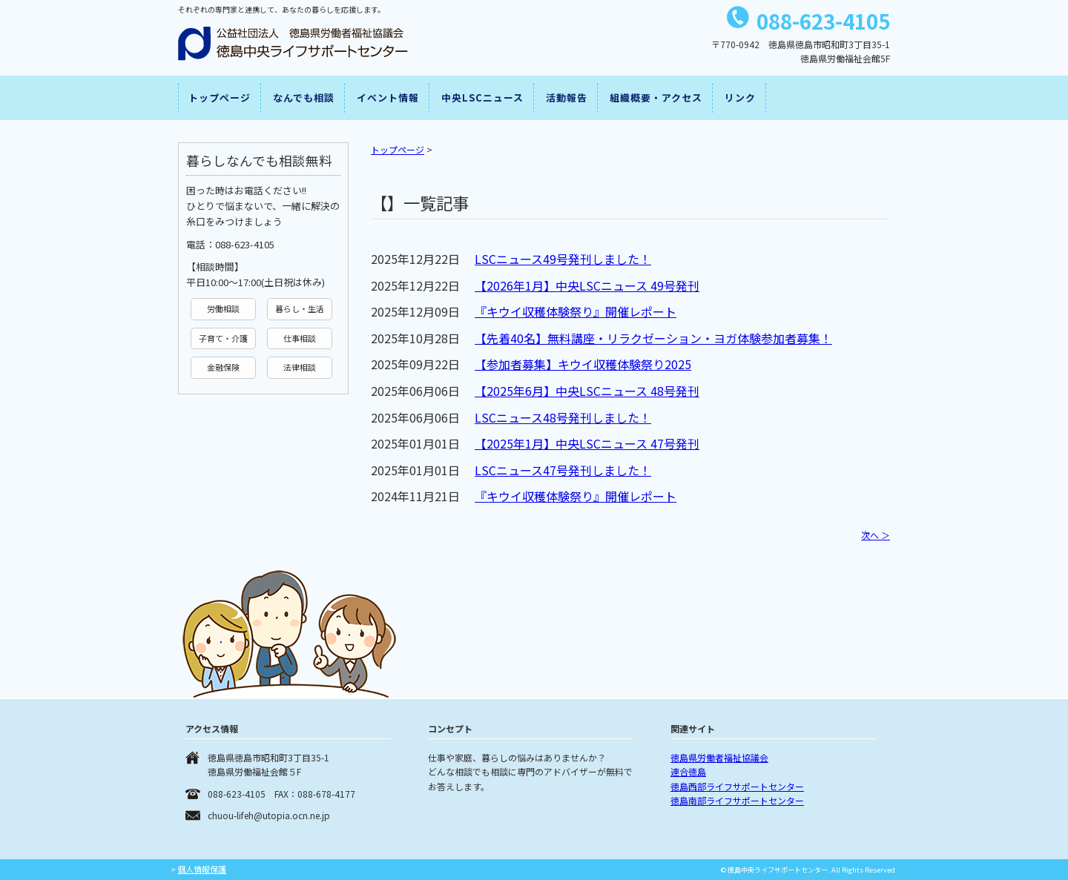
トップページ (219, 97)
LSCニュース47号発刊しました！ (563, 470)
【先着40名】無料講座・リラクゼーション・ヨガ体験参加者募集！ (653, 338)
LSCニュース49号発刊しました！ (563, 259)
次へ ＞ (875, 535)
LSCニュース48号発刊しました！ (563, 417)
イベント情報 (388, 97)
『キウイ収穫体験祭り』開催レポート (575, 311)
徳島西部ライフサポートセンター (737, 786)
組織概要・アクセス (656, 97)
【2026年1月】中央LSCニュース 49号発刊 (587, 285)
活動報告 (566, 97)
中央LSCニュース (482, 97)
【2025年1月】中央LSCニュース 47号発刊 (587, 443)
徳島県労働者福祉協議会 (719, 757)
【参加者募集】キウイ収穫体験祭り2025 (583, 364)
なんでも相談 (303, 97)
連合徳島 (688, 771)
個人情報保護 (201, 869)
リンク (740, 97)
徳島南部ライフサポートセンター (737, 800)
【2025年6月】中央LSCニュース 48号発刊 (587, 391)
